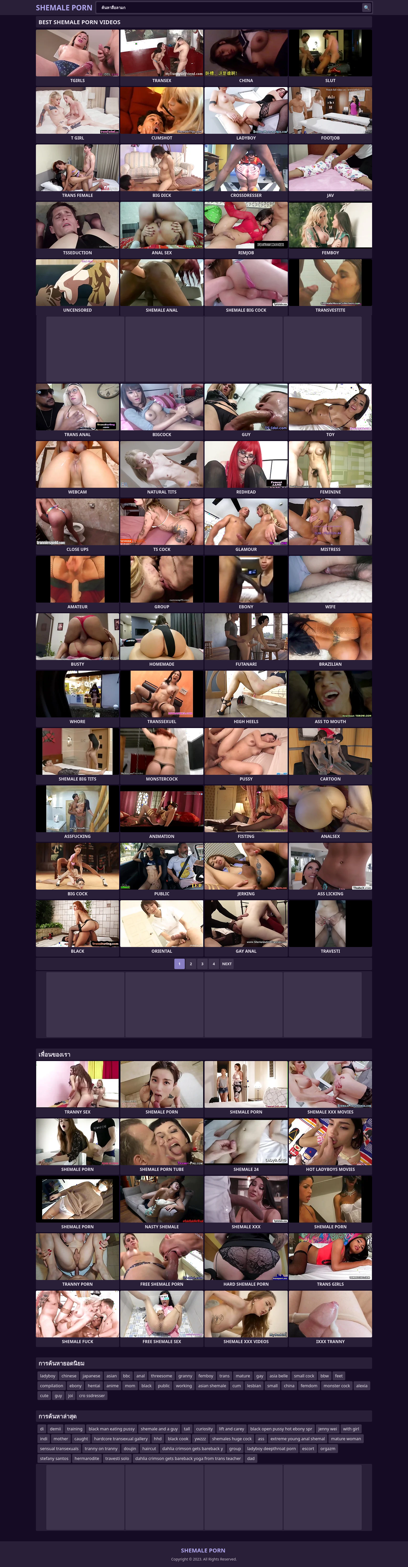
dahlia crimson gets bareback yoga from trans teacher (188, 1458)
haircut (149, 1448)
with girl (351, 1429)
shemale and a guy (159, 1429)
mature (243, 1376)
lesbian (254, 1386)
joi (70, 1395)
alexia (361, 1386)
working (184, 1386)
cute (44, 1395)
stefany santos (54, 1458)
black (147, 1386)
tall (187, 1429)
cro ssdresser (92, 1395)
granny (185, 1376)
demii (55, 1429)
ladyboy (47, 1376)
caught (81, 1439)
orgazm (328, 1448)
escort (308, 1448)
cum (236, 1386)
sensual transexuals (59, 1448)
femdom (309, 1386)
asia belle (279, 1376)
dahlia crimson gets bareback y (192, 1448)
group (235, 1448)
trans (225, 1376)
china (289, 1386)
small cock (304, 1376)
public (164, 1386)
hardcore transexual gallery (121, 1439)
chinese (68, 1376)
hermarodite (87, 1458)
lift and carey (231, 1429)
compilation (51, 1386)
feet (339, 1376)
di (42, 1429)
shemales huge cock (232, 1439)
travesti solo (117, 1458)
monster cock (337, 1386)
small (272, 1386)
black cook (178, 1439)
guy (58, 1395)
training (74, 1429)
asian (111, 1376)
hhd (158, 1439)
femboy (206, 1376)
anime (112, 1386)
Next (227, 963)
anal (140, 1376)
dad (251, 1458)
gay (259, 1376)
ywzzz (200, 1439)
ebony (75, 1386)
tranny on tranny (101, 1448)
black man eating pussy (112, 1429)
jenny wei (327, 1429)
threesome (161, 1376)
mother (61, 1439)
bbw (325, 1376)
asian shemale (212, 1386)
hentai (94, 1386)
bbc (126, 1376)
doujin (130, 1448)
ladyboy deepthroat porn (271, 1448)
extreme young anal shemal (298, 1439)
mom (130, 1386)
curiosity (204, 1429)
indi (43, 1439)
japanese (91, 1376)
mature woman (346, 1439)
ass (261, 1439)
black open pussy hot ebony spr (281, 1429)
